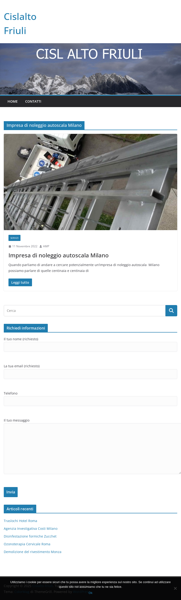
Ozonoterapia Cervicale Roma (27, 544)
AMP (46, 246)
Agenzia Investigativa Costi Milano (30, 528)
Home (13, 101)
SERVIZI (14, 238)
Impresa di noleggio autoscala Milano (58, 255)
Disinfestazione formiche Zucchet (30, 536)
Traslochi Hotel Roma (20, 521)
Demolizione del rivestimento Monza (32, 552)
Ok (90, 593)
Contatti (33, 101)
